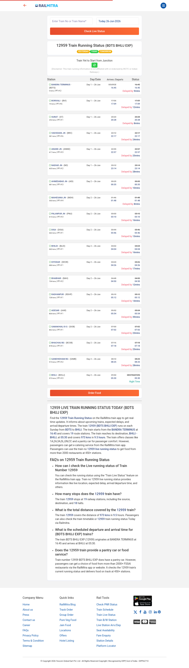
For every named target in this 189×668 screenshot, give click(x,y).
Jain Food (65, 625)
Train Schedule (105, 609)
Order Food (94, 392)
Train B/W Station (107, 620)
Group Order (67, 614)
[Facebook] (140, 611)
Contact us (29, 620)
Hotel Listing (67, 640)
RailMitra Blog (68, 604)
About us (28, 609)
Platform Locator (106, 645)
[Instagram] (150, 611)
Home (26, 604)
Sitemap (27, 645)
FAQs (26, 630)
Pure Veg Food (68, 620)
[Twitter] (135, 611)
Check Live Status (94, 31)
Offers (63, 635)
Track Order (66, 609)
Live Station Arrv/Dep (109, 625)
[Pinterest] (159, 611)
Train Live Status (106, 614)
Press (26, 614)
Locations (65, 630)
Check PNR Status (107, 604)
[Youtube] (145, 611)
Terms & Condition (33, 640)
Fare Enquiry (104, 635)
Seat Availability (106, 630)
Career (26, 625)
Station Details (105, 640)
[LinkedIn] (155, 611)
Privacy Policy (31, 635)
